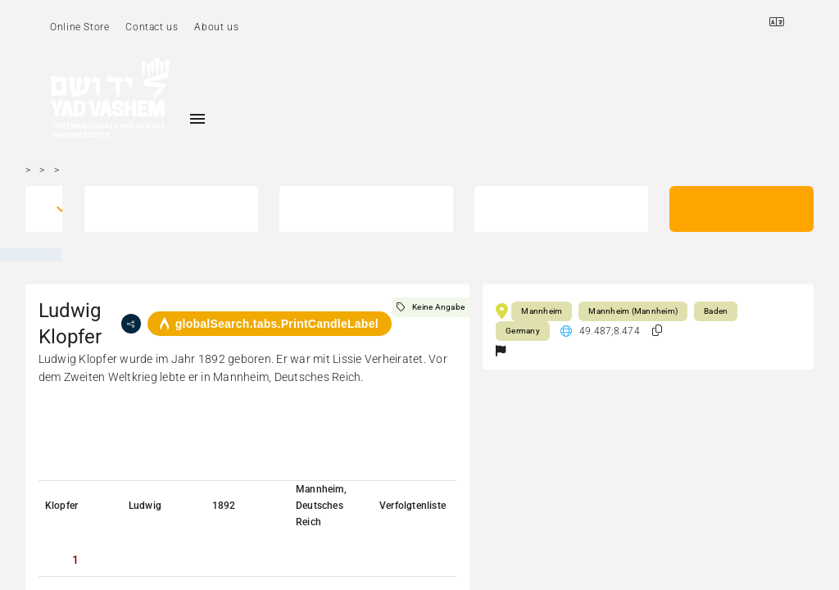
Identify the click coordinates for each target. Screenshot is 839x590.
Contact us (151, 27)
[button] (657, 330)
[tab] (75, 559)
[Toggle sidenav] (197, 118)
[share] (131, 324)
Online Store (79, 27)
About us (216, 27)
